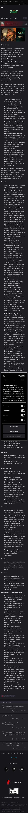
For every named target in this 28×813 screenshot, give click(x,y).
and (9, 696)
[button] (1, 7)
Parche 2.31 (8, 715)
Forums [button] (3, 1)
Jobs (16, 1)
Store (21, 1)
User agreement (17, 797)
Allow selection (14, 431)
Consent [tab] (6, 380)
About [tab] (22, 380)
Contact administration (7, 797)
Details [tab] (14, 380)
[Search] (25, 18)
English (14, 758)
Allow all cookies (14, 426)
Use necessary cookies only (13, 436)
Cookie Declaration (11, 799)
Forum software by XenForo (12, 811)
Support (3, 4)
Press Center (18, 799)
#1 (24, 24)
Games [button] (10, 1)
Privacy (23, 797)
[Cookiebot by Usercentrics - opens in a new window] (19, 376)
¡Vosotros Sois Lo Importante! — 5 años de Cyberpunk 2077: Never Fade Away (15, 734)
